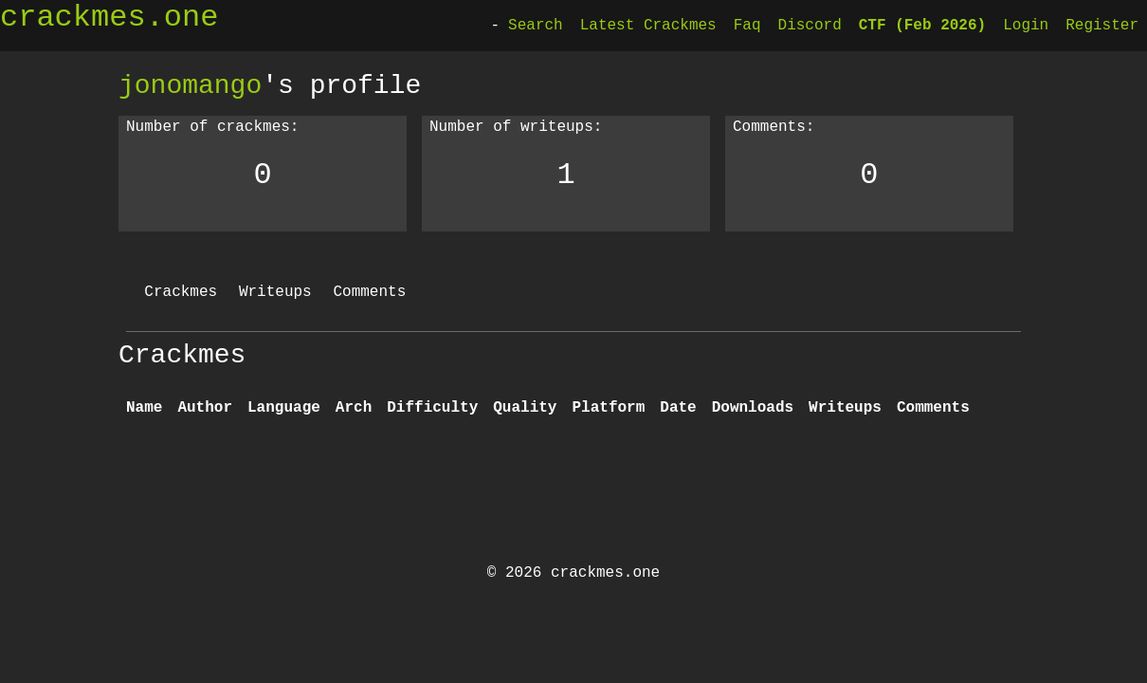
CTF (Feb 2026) (922, 25)
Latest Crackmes (648, 25)
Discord (810, 25)
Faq (747, 25)
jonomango (190, 85)
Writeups (275, 292)
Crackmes (180, 292)
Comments (369, 292)
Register (1101, 25)
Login (1025, 25)
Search (535, 25)
